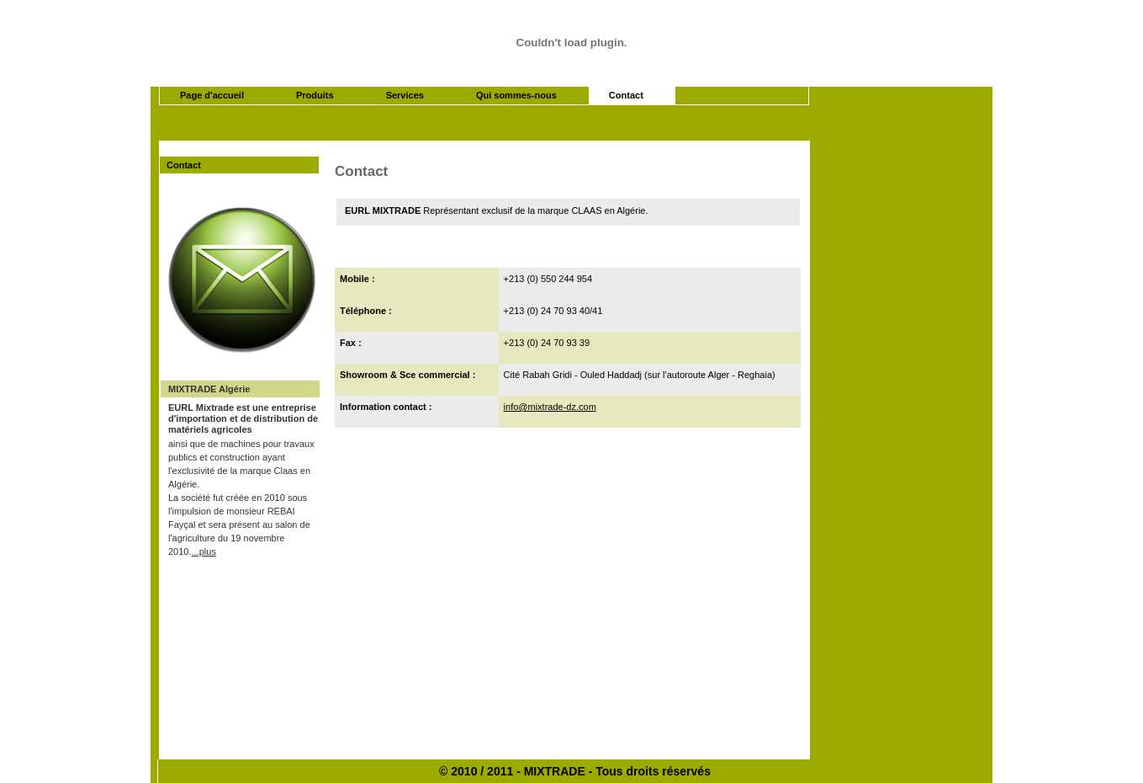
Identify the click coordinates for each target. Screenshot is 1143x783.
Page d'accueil (212, 95)
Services (405, 95)
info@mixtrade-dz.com (550, 407)
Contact (626, 95)
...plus (204, 551)
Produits (315, 95)
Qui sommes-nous (516, 95)
